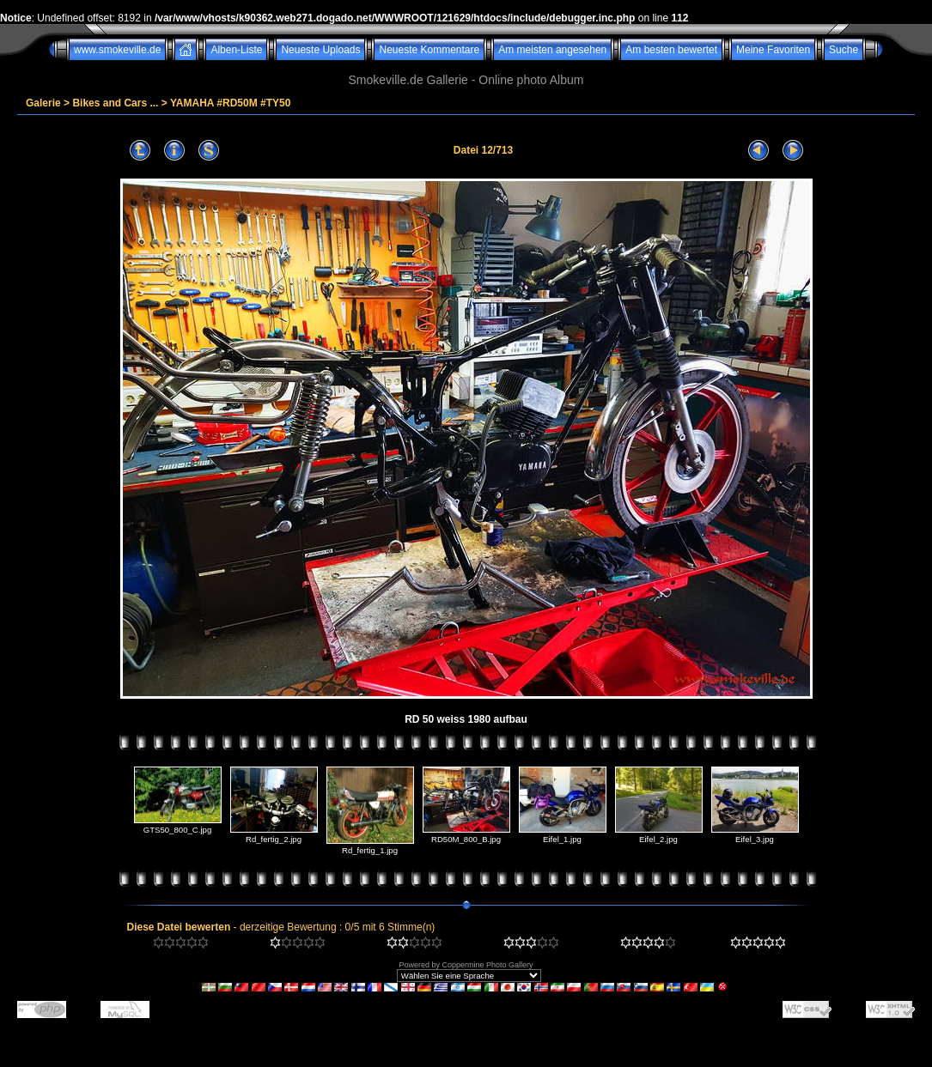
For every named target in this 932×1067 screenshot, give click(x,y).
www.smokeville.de (117, 50)
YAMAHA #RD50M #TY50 (230, 103)
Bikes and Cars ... (115, 103)
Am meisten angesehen (552, 50)
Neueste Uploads (320, 50)
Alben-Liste (236, 50)
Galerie (43, 103)
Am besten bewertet (671, 50)
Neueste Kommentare (429, 50)
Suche (843, 50)
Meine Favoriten (773, 50)
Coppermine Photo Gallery (487, 965)
